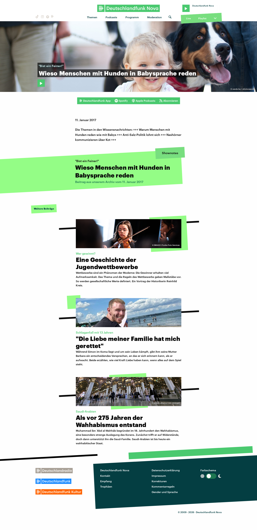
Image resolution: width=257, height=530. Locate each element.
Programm (132, 17)
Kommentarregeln (163, 486)
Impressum (159, 475)
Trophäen (106, 486)
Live (188, 18)
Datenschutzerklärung (166, 470)
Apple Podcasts (143, 100)
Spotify (121, 100)
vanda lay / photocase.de (243, 89)
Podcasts (111, 17)
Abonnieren (168, 100)
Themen (92, 17)
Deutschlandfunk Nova (114, 470)
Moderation (154, 17)
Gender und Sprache (165, 492)
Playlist (202, 18)
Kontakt (105, 475)
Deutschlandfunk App (95, 100)
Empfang (106, 481)
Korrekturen (159, 481)
